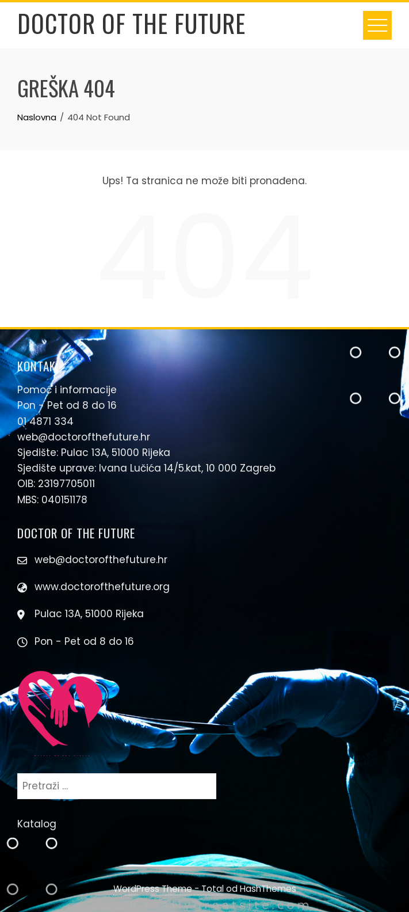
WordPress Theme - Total (168, 889)
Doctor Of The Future (131, 23)
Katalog (36, 824)
